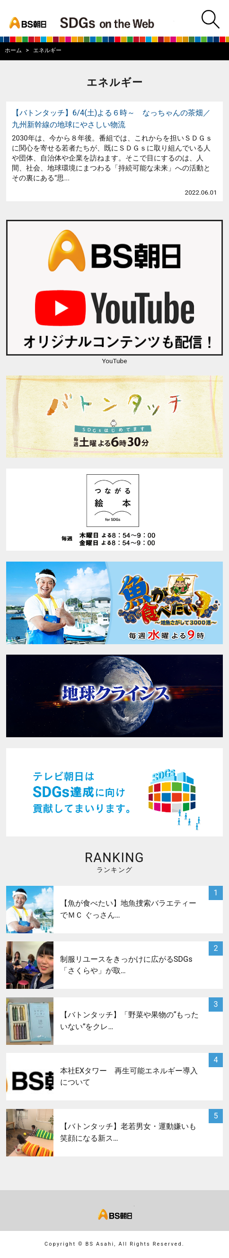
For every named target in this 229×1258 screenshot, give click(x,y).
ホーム (13, 50)
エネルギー (47, 50)
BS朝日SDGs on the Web (113, 21)
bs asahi (27, 18)
